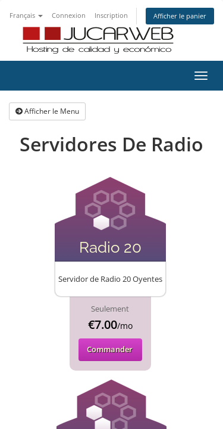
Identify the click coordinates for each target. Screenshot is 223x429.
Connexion (69, 15)
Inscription (111, 15)
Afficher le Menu (47, 111)
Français (26, 15)
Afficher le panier (179, 15)
